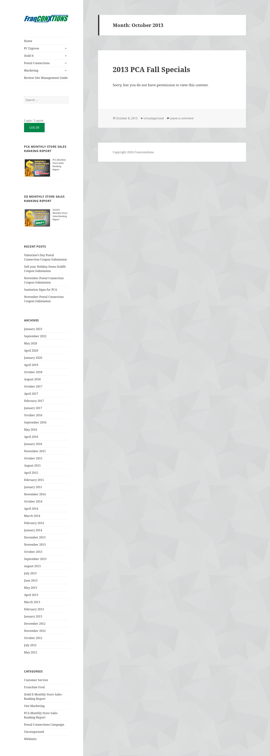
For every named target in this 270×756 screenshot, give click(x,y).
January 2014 (33, 530)
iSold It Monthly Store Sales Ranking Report (60, 214)
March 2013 (32, 602)
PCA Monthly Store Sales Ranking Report (59, 164)
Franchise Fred (34, 687)
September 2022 (35, 336)
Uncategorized (34, 732)
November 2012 (35, 631)
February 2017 (34, 401)
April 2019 (31, 365)
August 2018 (32, 379)
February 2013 (34, 609)
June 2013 (30, 580)
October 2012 (33, 638)
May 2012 (30, 652)
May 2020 (30, 343)
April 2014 (31, 509)
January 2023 (33, 329)
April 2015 (31, 473)
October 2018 (33, 372)
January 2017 (33, 408)
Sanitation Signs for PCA (40, 290)
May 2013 (30, 588)
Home (28, 41)
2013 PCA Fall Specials (151, 69)
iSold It (29, 56)
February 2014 (34, 523)
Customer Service (36, 680)
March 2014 (32, 516)
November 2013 (35, 545)
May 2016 (30, 430)
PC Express (31, 48)
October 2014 (33, 501)
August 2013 (32, 566)
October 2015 (33, 458)
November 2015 (35, 451)
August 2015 (32, 465)
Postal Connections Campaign (44, 725)
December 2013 (35, 537)
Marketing (31, 70)
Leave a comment (182, 118)
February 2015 (34, 480)
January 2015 (33, 487)
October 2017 (33, 386)
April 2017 (31, 394)
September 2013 (35, 559)
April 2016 (31, 437)
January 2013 (33, 616)
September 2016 (35, 422)
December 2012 (35, 624)
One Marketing (34, 706)
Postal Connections (37, 63)
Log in (34, 128)
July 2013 (30, 573)
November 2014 (35, 494)
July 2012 (30, 645)
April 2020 (31, 350)
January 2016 (33, 444)
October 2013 (33, 552)
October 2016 (33, 415)
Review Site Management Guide (46, 78)
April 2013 (31, 595)
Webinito (30, 739)
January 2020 (33, 358)
